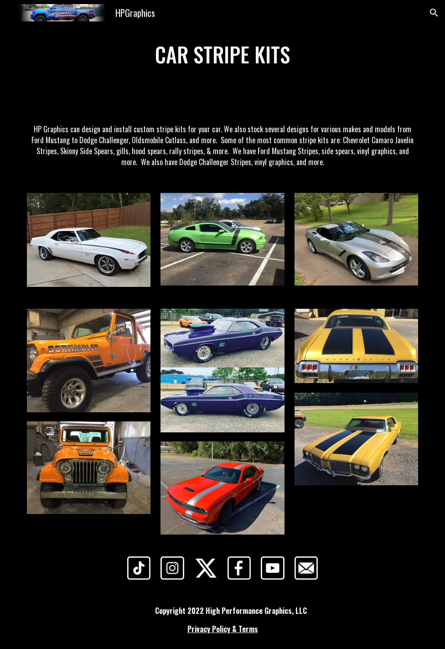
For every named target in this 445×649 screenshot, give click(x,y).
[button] (434, 13)
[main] (222, 54)
